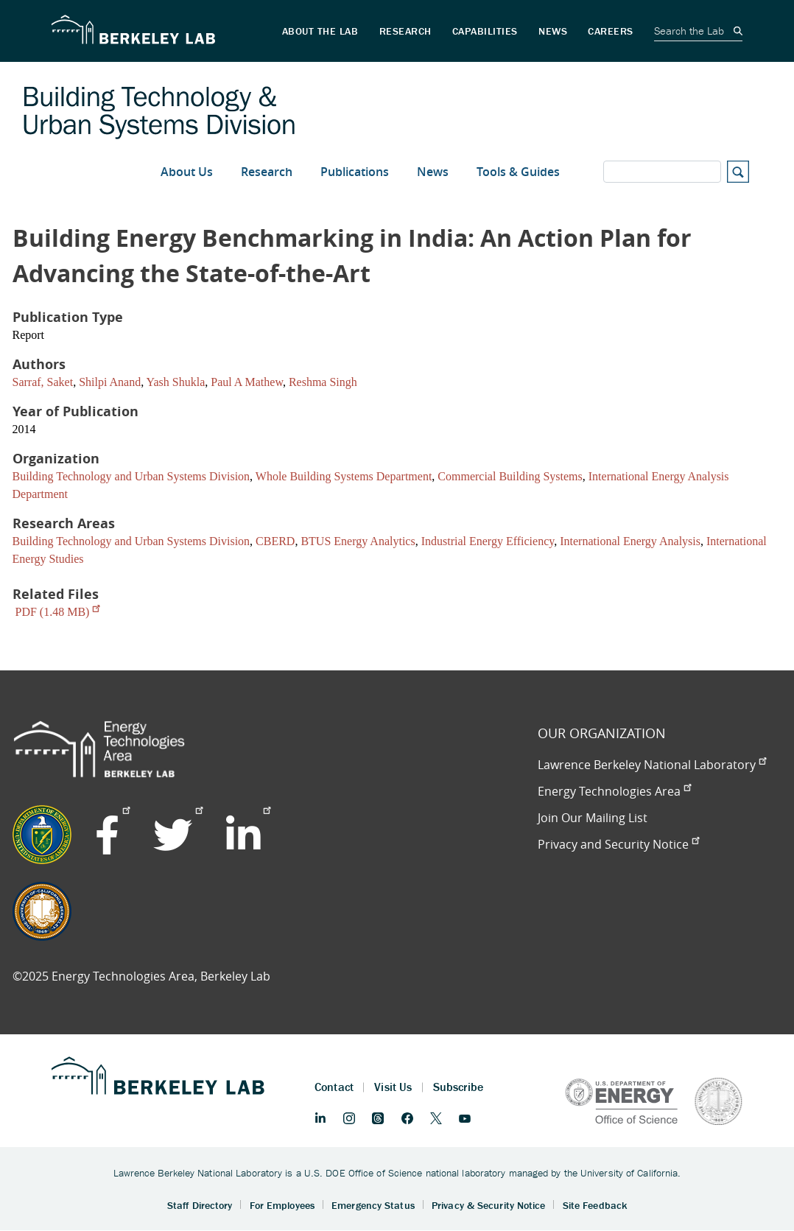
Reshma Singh (323, 382)
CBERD (275, 541)
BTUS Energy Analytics (358, 541)
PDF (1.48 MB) (57, 612)
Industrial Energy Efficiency (488, 541)
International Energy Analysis (630, 541)
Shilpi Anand (110, 382)
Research (266, 172)
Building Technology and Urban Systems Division (131, 476)
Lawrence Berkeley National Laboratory (652, 765)
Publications (354, 172)
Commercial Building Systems (510, 476)
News (433, 172)
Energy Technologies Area (614, 791)
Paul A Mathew (247, 382)
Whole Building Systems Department (344, 476)
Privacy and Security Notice (618, 844)
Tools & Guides (518, 172)
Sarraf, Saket (43, 382)
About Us (187, 172)
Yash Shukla (176, 382)
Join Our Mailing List (592, 818)
